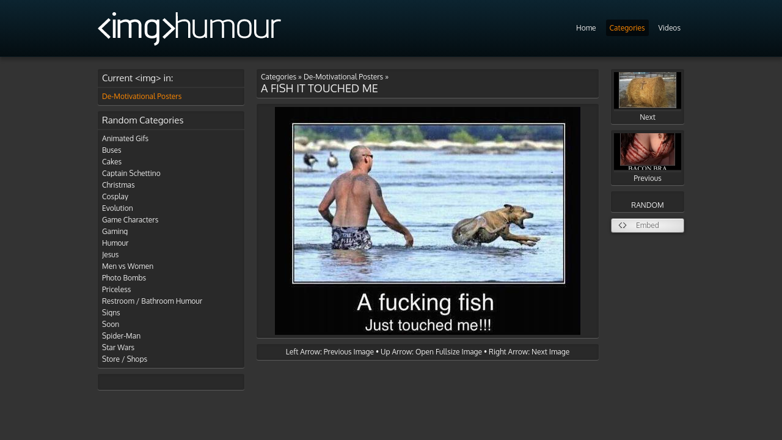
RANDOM (647, 205)
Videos (670, 27)
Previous (647, 158)
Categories (627, 27)
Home (586, 27)
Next (647, 97)
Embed (647, 225)
